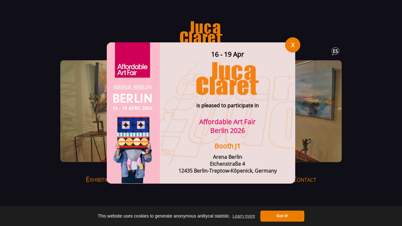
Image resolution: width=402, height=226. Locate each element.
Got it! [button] (282, 216)
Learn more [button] (243, 215)
